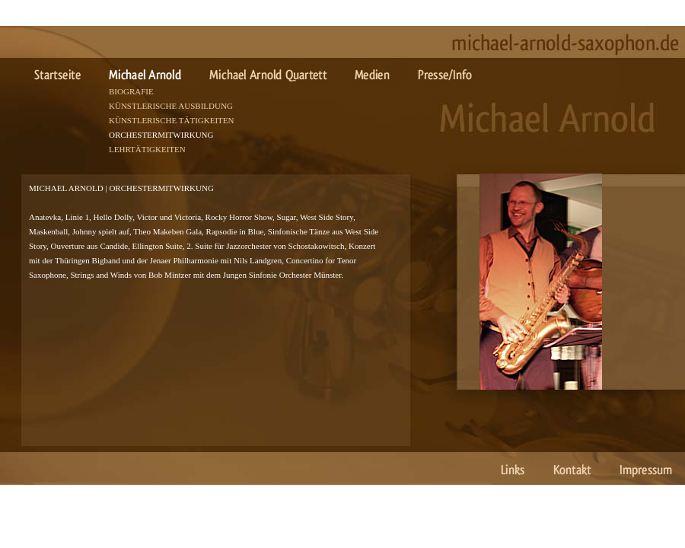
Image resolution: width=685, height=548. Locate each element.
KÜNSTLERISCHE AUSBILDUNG (171, 105)
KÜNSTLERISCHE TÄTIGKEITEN (171, 120)
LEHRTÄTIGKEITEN (147, 149)
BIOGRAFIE (131, 91)
